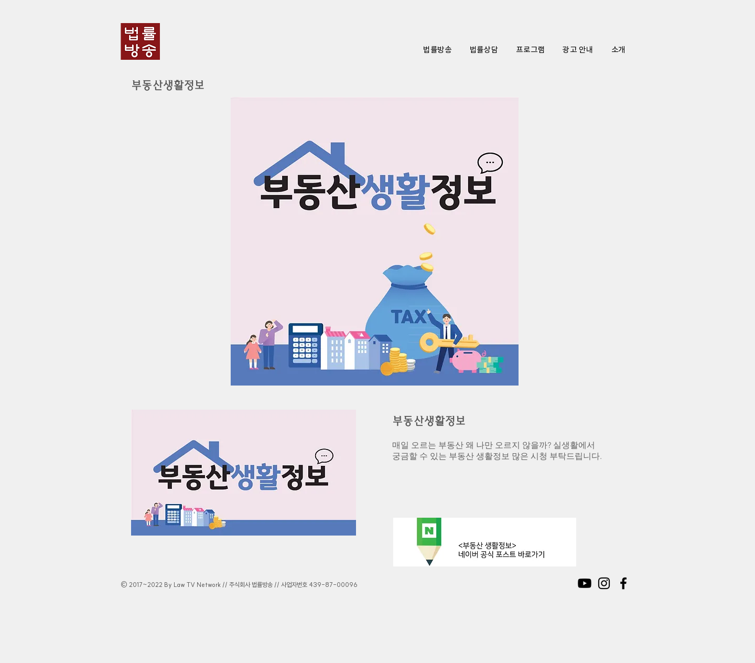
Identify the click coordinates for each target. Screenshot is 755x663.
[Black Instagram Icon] (604, 583)
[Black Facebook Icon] (623, 583)
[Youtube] (584, 583)
